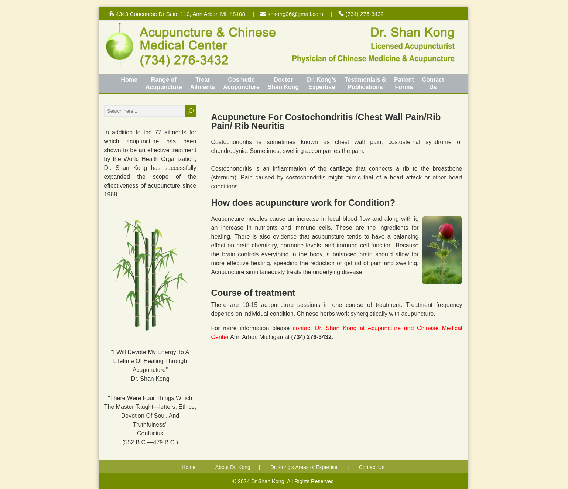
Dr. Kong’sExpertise (321, 83)
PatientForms (404, 83)
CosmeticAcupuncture (241, 83)
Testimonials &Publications (365, 83)
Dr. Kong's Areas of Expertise (304, 467)
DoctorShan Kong (283, 83)
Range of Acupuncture (164, 83)
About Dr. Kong (232, 467)
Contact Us (371, 467)
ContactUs (433, 83)
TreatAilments (202, 83)
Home (129, 79)
